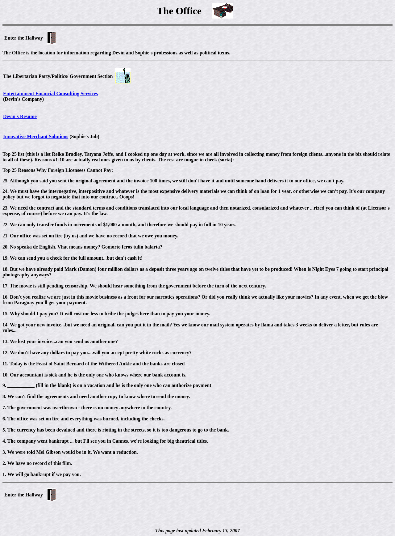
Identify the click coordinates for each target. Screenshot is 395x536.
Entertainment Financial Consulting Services (50, 93)
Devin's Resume (20, 116)
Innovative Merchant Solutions (35, 136)
